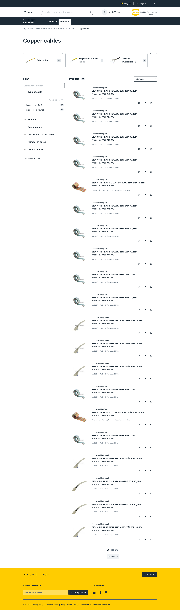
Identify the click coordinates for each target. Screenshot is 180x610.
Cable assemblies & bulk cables (41, 29)
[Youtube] (106, 592)
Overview (52, 22)
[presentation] (141, 3)
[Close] (154, 3)
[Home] (25, 29)
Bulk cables (60, 29)
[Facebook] (100, 592)
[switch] (140, 103)
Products (64, 22)
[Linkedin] (94, 592)
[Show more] (153, 60)
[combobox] (144, 79)
